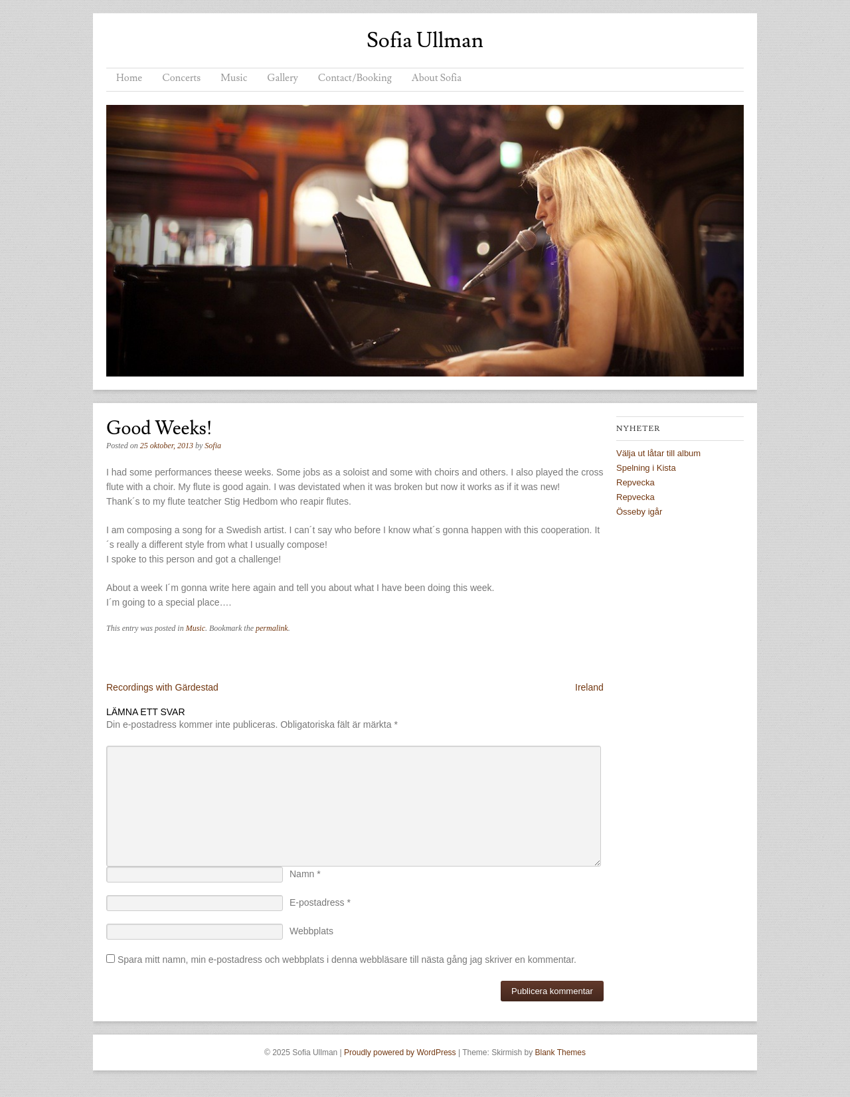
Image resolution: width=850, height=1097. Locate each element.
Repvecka (635, 482)
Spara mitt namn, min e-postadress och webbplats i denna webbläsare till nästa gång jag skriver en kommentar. (347, 959)
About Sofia (437, 78)
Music (233, 78)
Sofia (213, 445)
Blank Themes (560, 1052)
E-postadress (320, 902)
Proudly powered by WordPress (400, 1052)
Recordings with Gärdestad (162, 687)
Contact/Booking (355, 78)
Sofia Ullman (425, 40)
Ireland (589, 687)
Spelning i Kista (646, 468)
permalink (272, 628)
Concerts (181, 78)
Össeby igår (639, 512)
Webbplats (311, 931)
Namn (305, 874)
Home (129, 78)
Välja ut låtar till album (658, 453)
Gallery (282, 78)
